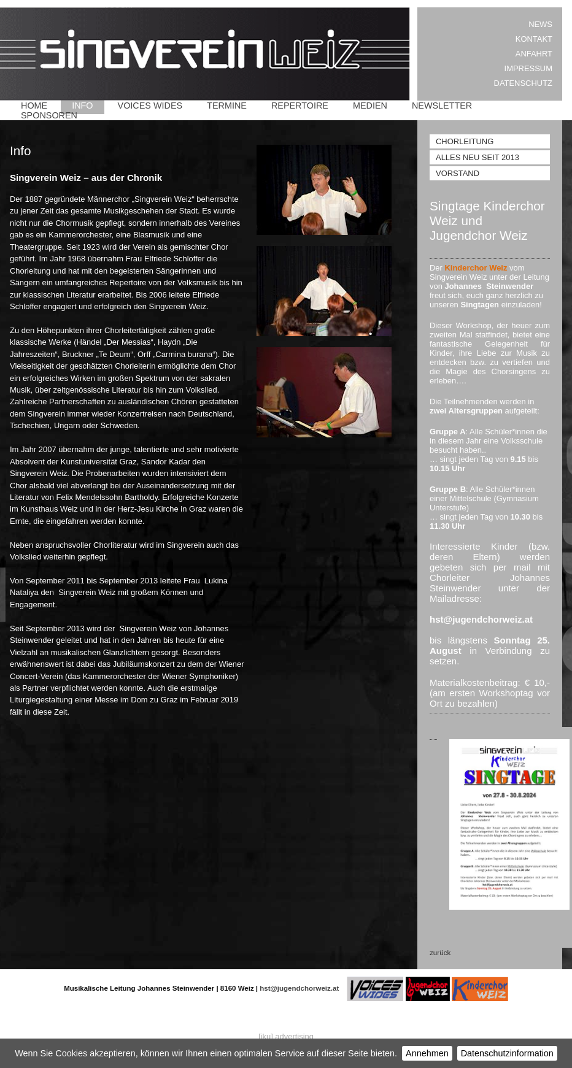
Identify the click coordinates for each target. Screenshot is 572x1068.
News (540, 24)
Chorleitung (464, 141)
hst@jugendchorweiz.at (299, 988)
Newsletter (442, 105)
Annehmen (427, 1053)
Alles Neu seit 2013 (477, 157)
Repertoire (299, 105)
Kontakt (534, 39)
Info (82, 105)
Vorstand (457, 173)
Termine (227, 105)
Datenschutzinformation (507, 1053)
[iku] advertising (286, 1036)
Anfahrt (534, 53)
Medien (370, 105)
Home (34, 105)
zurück (440, 952)
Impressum (528, 68)
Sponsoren (49, 115)
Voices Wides (150, 105)
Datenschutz (523, 83)
